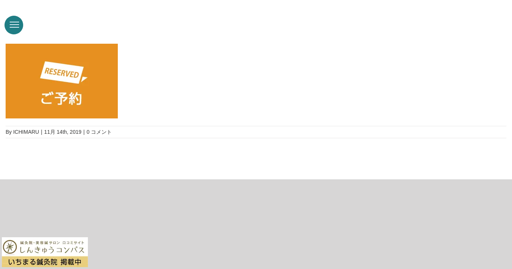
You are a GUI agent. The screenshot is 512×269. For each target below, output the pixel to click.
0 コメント (99, 132)
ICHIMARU (26, 132)
